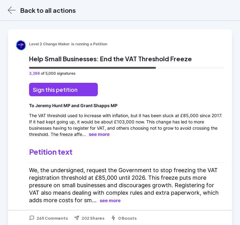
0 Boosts (124, 218)
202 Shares (89, 218)
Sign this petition (55, 89)
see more (99, 134)
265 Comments (48, 218)
